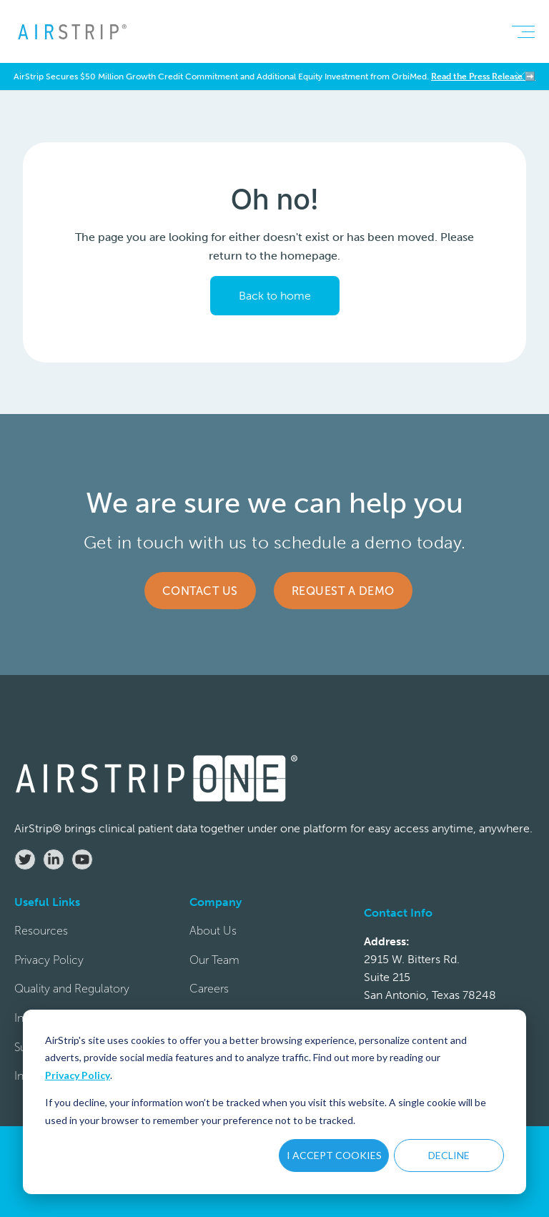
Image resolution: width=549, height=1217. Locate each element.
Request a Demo (343, 591)
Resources (41, 930)
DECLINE (449, 1155)
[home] (71, 31)
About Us (213, 930)
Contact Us (200, 591)
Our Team (214, 960)
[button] (522, 31)
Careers (209, 988)
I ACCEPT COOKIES (334, 1155)
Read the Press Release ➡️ (483, 77)
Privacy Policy (77, 1075)
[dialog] (274, 1102)
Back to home (275, 295)
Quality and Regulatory (71, 988)
